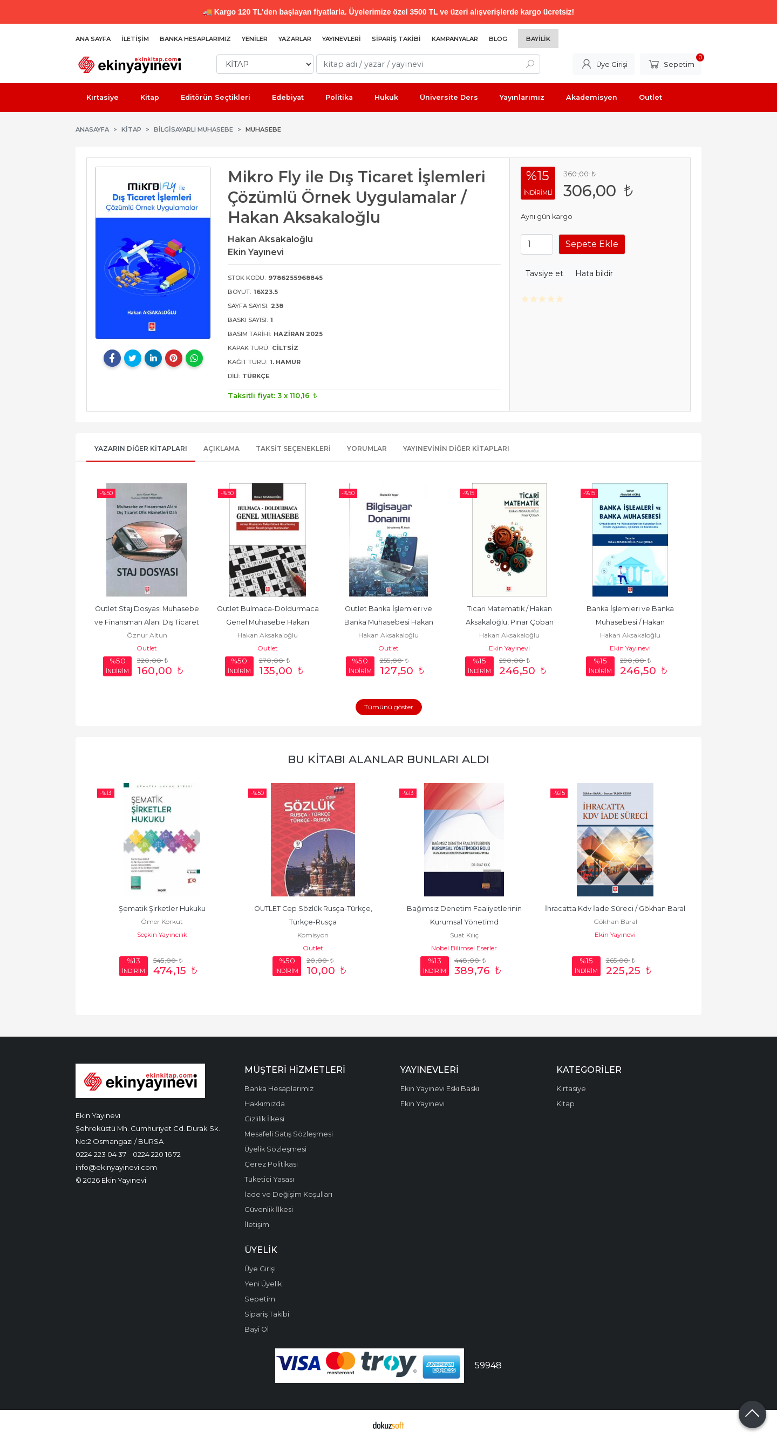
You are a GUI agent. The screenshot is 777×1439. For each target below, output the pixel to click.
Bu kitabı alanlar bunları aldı (388, 759)
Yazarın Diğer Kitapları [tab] (140, 448)
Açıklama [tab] (221, 448)
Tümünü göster (388, 707)
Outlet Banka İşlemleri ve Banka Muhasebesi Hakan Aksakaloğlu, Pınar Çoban (389, 622)
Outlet (147, 648)
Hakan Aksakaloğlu (267, 635)
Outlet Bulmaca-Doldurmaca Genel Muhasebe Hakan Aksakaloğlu (269, 622)
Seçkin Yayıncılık (162, 934)
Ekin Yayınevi (509, 648)
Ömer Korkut (162, 921)
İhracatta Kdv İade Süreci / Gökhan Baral (615, 908)
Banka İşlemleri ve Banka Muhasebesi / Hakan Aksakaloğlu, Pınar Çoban (631, 622)
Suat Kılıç (464, 935)
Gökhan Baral (615, 921)
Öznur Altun (147, 635)
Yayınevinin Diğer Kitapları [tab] (456, 448)
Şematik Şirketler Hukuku (162, 908)
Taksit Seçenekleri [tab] (293, 448)
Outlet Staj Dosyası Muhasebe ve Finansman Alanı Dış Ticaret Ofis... (147, 622)
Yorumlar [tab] (367, 448)
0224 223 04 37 (101, 1154)
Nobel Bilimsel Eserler (464, 948)
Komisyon (313, 935)
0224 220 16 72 (157, 1154)
